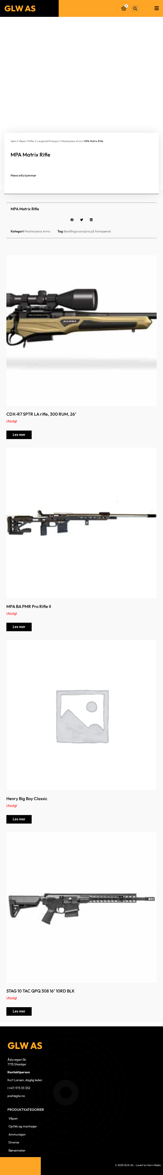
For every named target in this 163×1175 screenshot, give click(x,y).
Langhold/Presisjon (48, 141)
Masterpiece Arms (71, 141)
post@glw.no (16, 1096)
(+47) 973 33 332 (18, 1088)
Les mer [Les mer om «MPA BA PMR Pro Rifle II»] (19, 627)
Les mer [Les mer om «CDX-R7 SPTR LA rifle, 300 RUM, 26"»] (19, 435)
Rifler (31, 141)
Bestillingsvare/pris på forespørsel (87, 231)
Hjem (13, 141)
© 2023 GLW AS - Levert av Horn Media (138, 1165)
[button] (135, 8)
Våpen (22, 141)
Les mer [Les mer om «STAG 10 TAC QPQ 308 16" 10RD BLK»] (19, 1011)
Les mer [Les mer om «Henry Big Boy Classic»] (19, 819)
